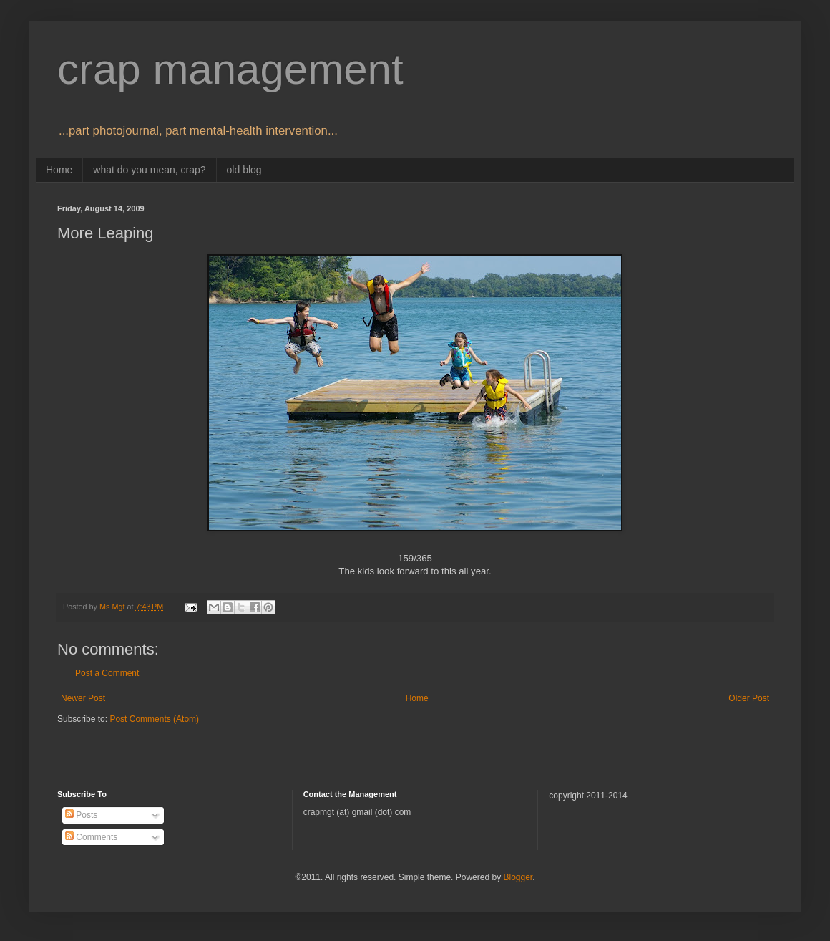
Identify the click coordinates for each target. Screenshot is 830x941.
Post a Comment (107, 673)
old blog (244, 169)
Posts (81, 815)
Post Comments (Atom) (154, 719)
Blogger (517, 877)
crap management (230, 69)
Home (59, 169)
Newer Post (83, 698)
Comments (91, 837)
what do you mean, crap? (149, 169)
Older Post (748, 698)
